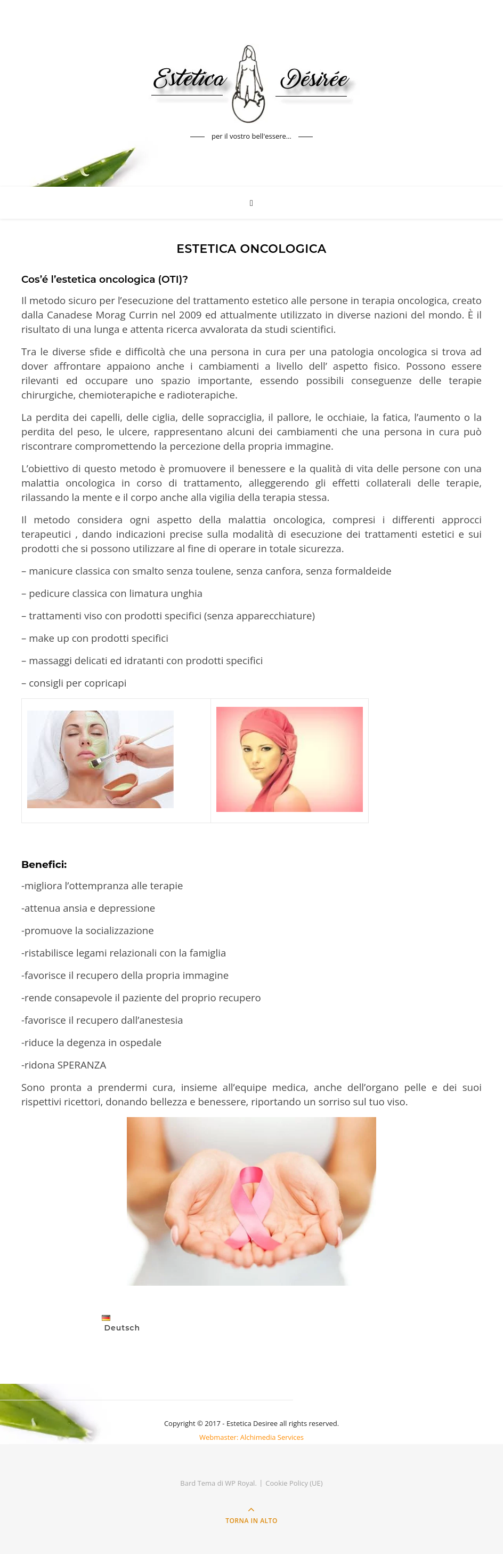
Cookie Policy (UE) (293, 1483)
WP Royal (240, 1483)
